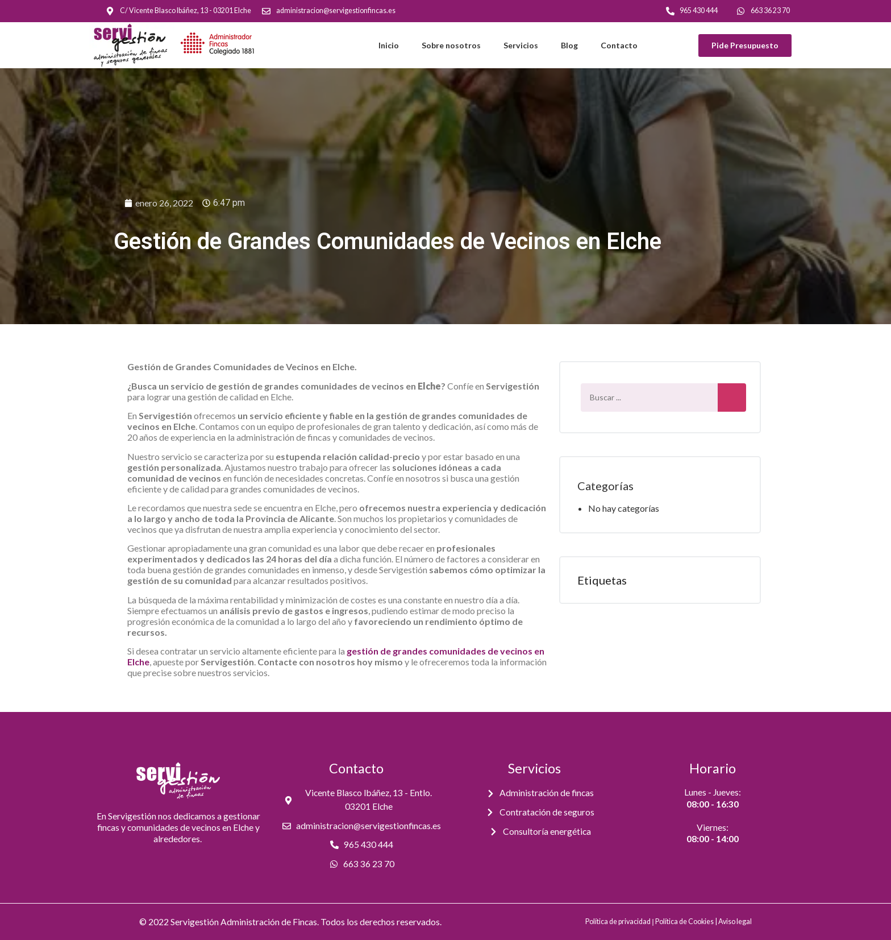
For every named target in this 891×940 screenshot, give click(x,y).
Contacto (619, 45)
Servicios (520, 45)
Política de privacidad (618, 921)
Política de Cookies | (686, 921)
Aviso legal (735, 921)
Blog (569, 45)
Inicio (388, 45)
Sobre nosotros (451, 45)
